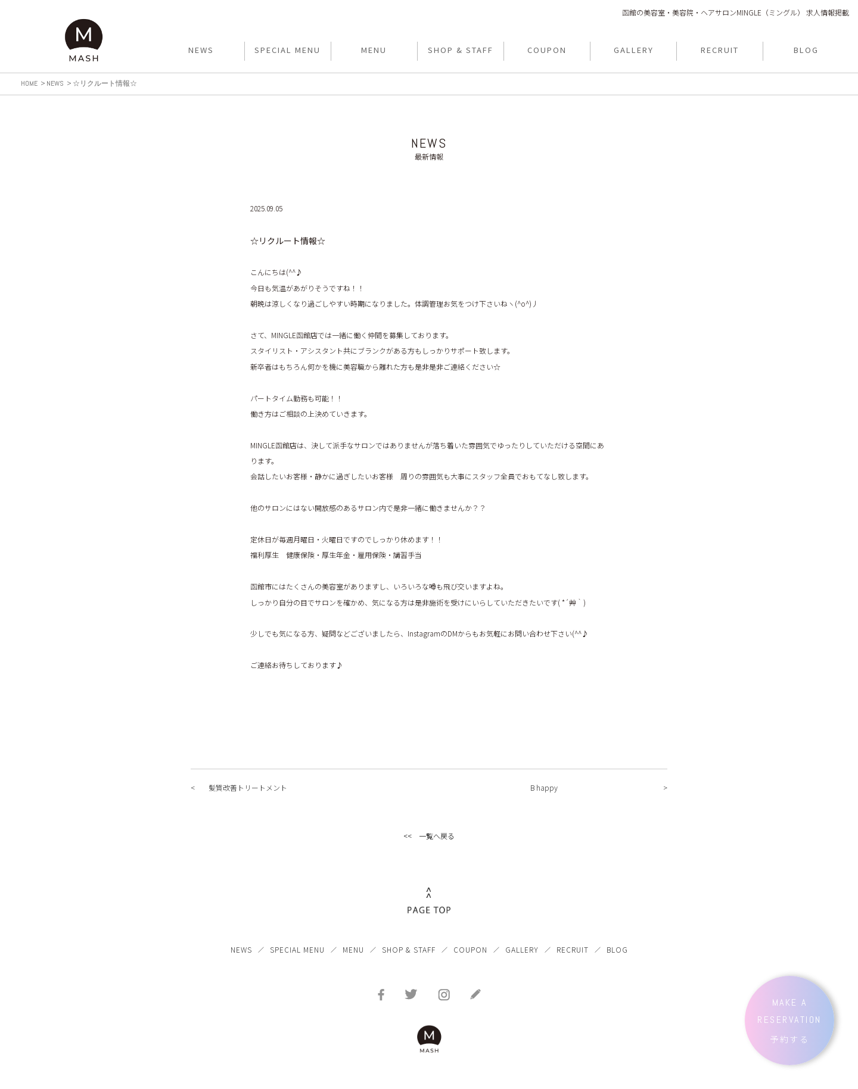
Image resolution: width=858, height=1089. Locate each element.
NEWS (241, 949)
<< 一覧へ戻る (429, 836)
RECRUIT (573, 949)
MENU (353, 949)
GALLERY (522, 949)
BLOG (617, 949)
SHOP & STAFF (409, 949)
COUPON (470, 949)
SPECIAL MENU (297, 949)
